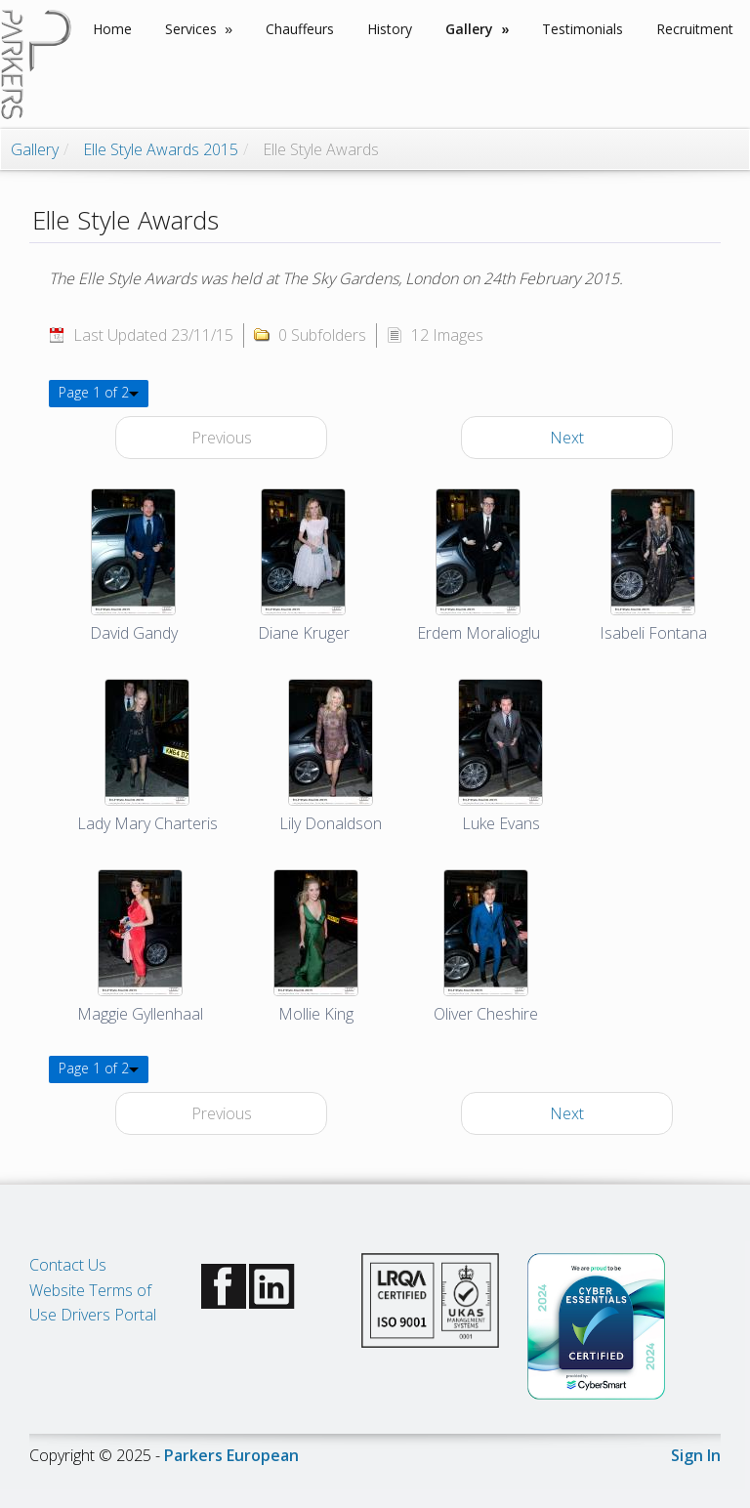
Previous (221, 437)
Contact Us (67, 1265)
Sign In (696, 1455)
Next (567, 437)
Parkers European (231, 1455)
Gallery (35, 149)
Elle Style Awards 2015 (160, 149)
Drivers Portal (108, 1314)
